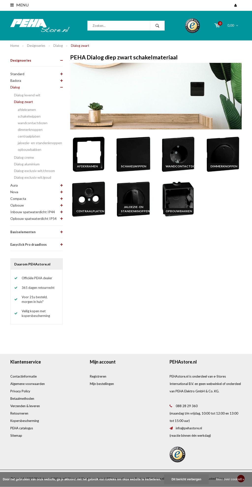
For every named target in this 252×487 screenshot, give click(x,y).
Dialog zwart (80, 46)
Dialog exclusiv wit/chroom (34, 171)
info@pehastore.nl (189, 428)
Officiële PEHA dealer (37, 278)
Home (14, 46)
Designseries (36, 46)
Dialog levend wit (27, 95)
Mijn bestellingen (102, 384)
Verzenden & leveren (25, 406)
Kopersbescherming (24, 421)
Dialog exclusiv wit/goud (32, 177)
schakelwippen (29, 116)
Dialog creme (24, 157)
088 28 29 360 (187, 406)
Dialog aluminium (27, 164)
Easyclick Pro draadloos (28, 244)
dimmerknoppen (30, 129)
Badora (15, 80)
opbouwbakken (29, 149)
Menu (19, 4)
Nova (14, 192)
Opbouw (17, 205)
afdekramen (27, 109)
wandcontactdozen (32, 123)
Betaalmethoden (22, 398)
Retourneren (19, 413)
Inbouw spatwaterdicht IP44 (32, 212)
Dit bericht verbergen (186, 479)
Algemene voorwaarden (27, 384)
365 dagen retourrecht (38, 288)
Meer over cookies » (230, 479)
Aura (14, 185)
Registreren (98, 376)
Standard (17, 74)
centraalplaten (29, 136)
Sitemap (16, 435)
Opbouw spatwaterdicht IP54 (33, 218)
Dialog (58, 46)
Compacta (18, 198)
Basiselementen (23, 232)
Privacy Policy (20, 391)
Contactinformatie (23, 376)
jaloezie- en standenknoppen (40, 143)
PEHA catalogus (21, 428)
